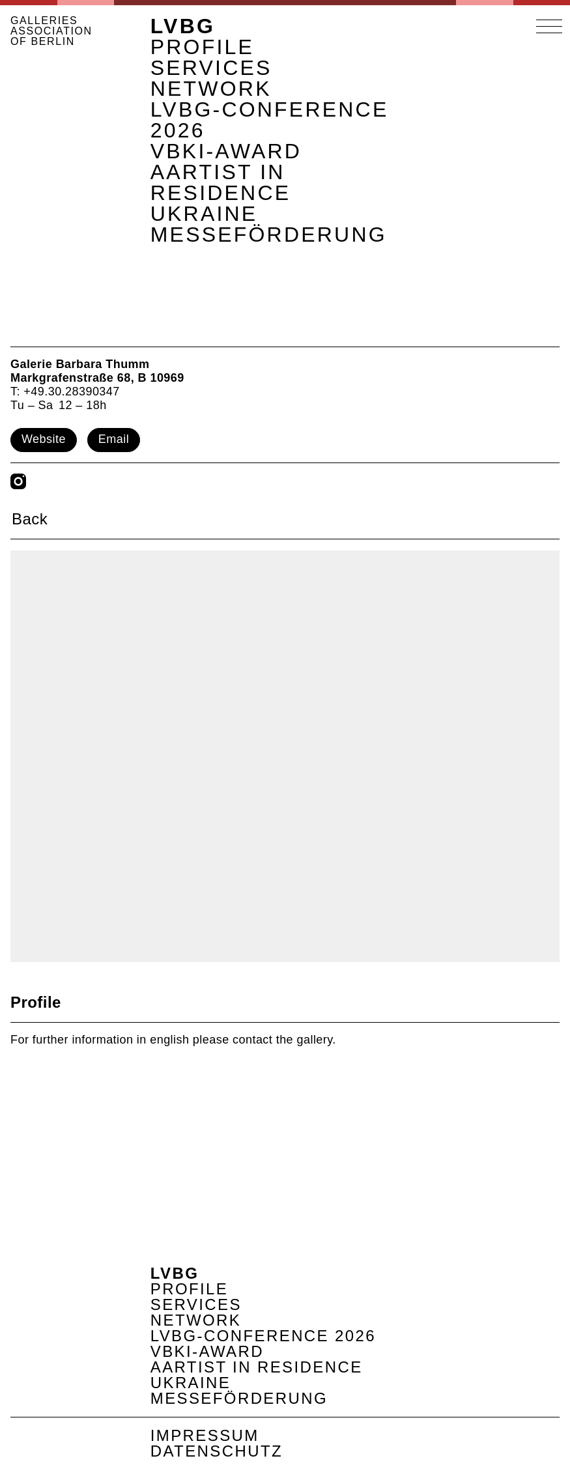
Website (43, 439)
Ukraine (204, 213)
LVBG (182, 26)
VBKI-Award (226, 151)
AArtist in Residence (220, 182)
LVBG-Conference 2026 (269, 120)
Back (30, 519)
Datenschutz (216, 1451)
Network (211, 88)
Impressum (204, 1435)
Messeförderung (268, 234)
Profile (202, 47)
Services (211, 67)
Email (113, 439)
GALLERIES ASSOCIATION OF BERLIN (51, 31)
